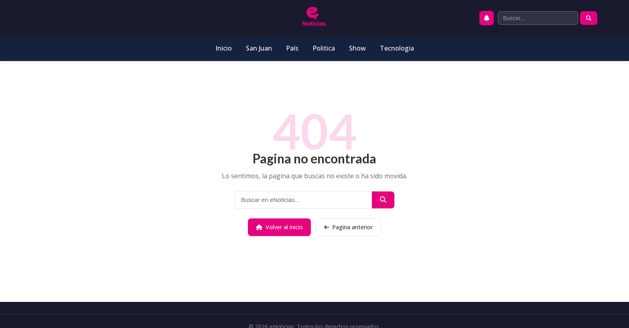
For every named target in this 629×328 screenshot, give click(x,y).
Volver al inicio (279, 227)
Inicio (223, 48)
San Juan (259, 48)
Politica (323, 48)
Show (357, 48)
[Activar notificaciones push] (486, 18)
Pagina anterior (348, 227)
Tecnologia (397, 48)
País (292, 48)
